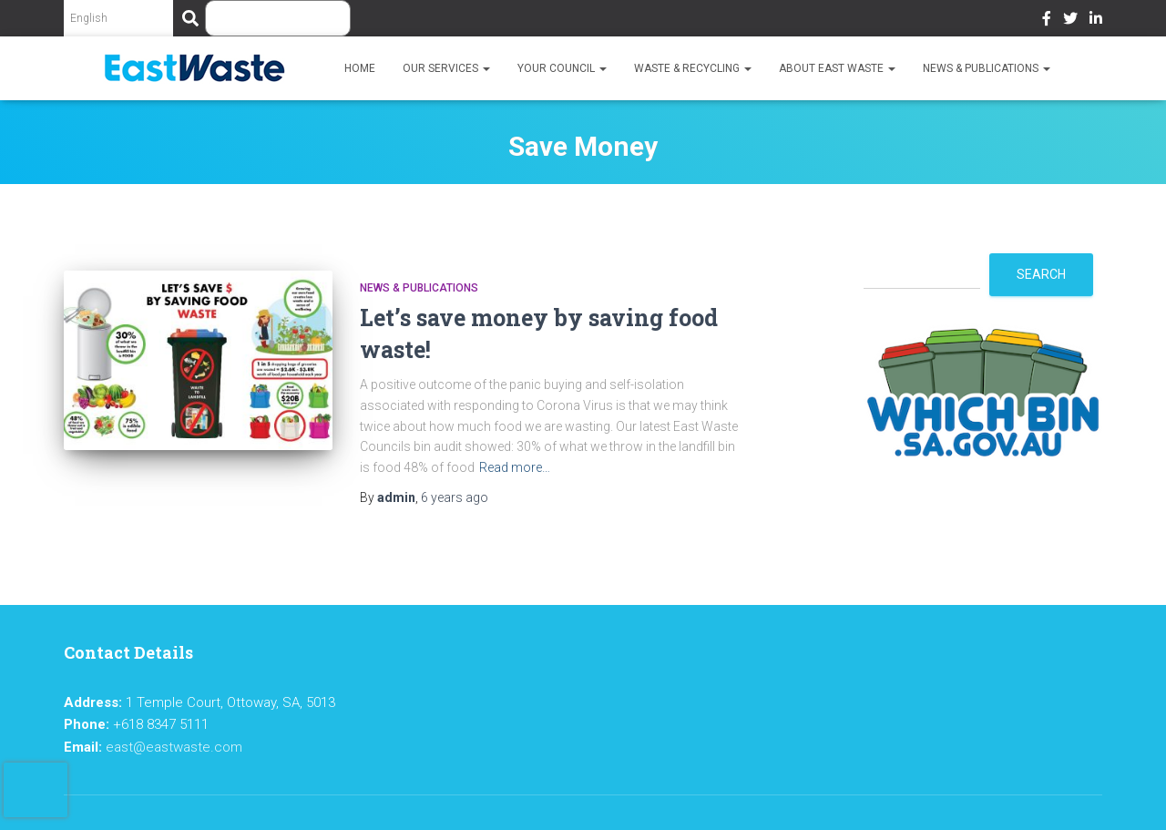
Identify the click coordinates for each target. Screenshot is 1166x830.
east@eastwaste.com (174, 747)
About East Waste (837, 68)
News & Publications (986, 68)
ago (454, 497)
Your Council (562, 68)
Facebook (1046, 21)
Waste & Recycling (693, 68)
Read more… (514, 467)
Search (1041, 274)
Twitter (1070, 21)
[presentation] (35, 790)
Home (359, 68)
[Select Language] (118, 18)
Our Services (446, 68)
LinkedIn (1095, 21)
